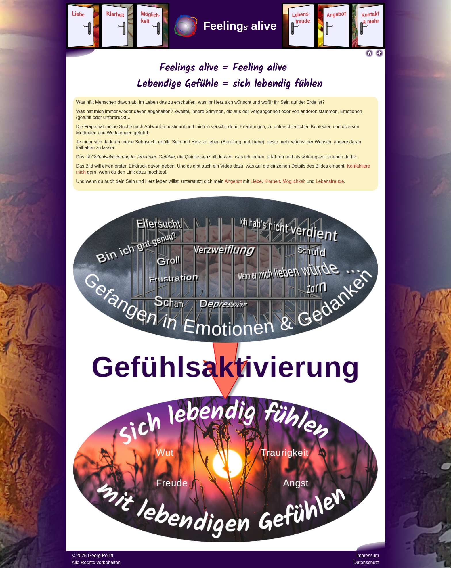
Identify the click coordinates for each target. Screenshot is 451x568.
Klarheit (272, 181)
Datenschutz (366, 562)
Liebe (256, 181)
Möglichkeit (293, 181)
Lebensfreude (330, 181)
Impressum (367, 555)
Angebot (233, 181)
